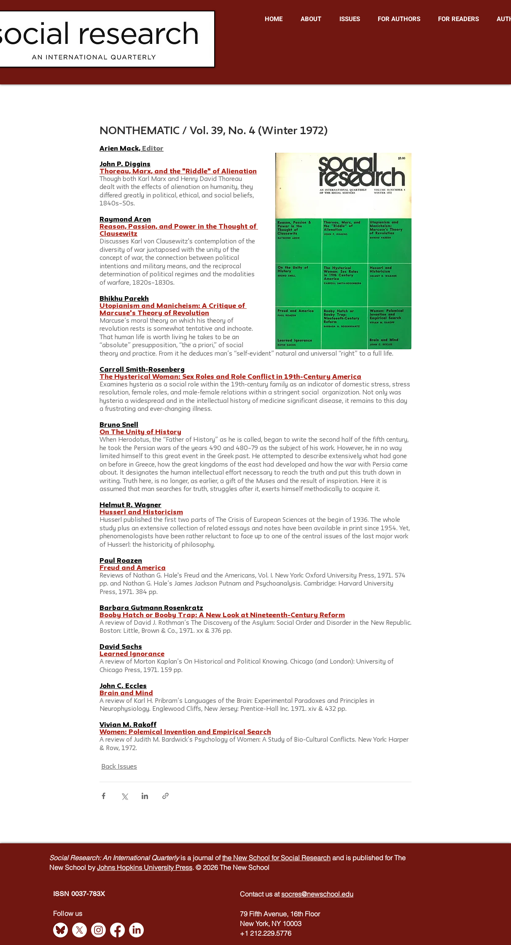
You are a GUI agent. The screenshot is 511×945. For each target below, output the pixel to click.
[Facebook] (117, 930)
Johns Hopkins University (136, 867)
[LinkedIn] (136, 930)
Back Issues (119, 767)
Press (183, 867)
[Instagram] (98, 930)
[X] (79, 930)
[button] (310, 19)
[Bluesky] (60, 930)
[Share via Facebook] (104, 796)
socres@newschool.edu (317, 894)
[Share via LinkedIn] (145, 796)
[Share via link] (165, 796)
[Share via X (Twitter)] (124, 796)
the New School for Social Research (276, 857)
